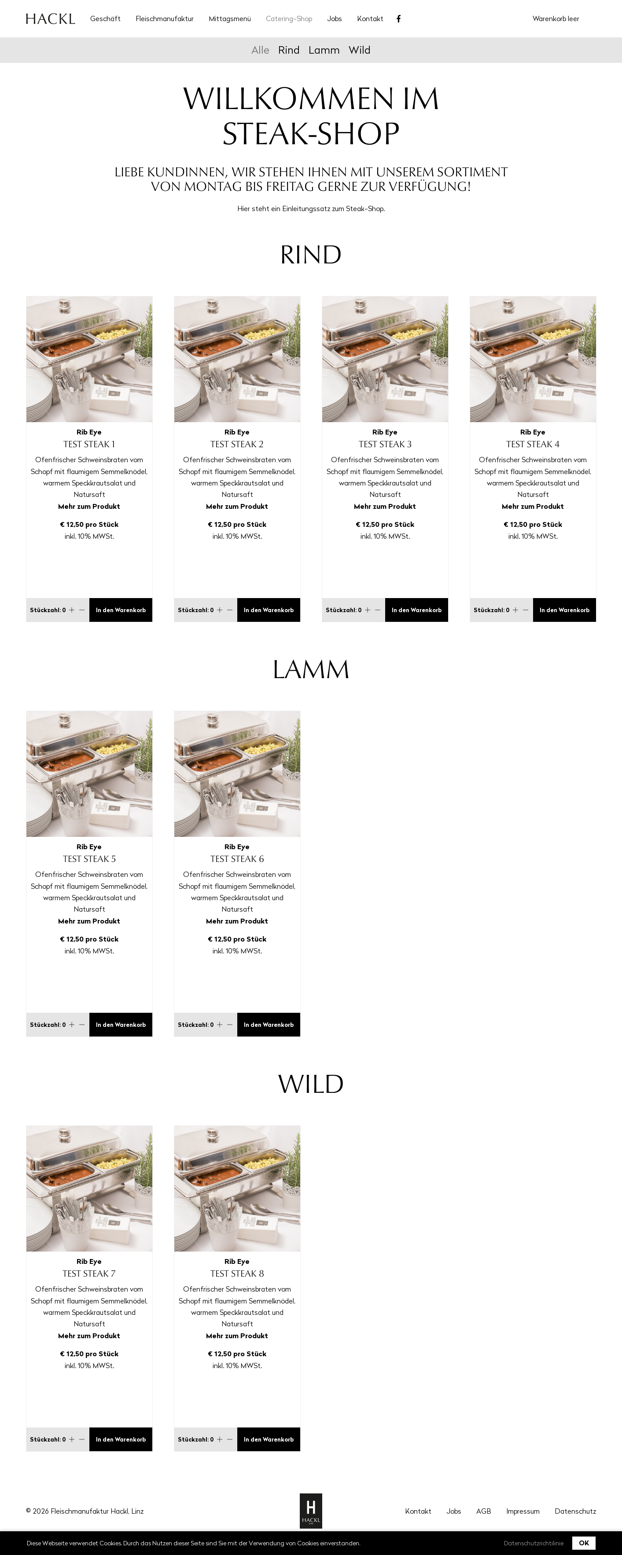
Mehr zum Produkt (89, 506)
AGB (483, 1511)
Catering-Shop (289, 18)
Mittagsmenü (230, 18)
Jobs (334, 18)
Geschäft (105, 18)
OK (584, 1543)
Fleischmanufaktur (165, 18)
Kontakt (370, 18)
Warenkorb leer (556, 18)
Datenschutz (575, 1511)
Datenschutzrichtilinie (533, 1543)
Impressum (523, 1511)
